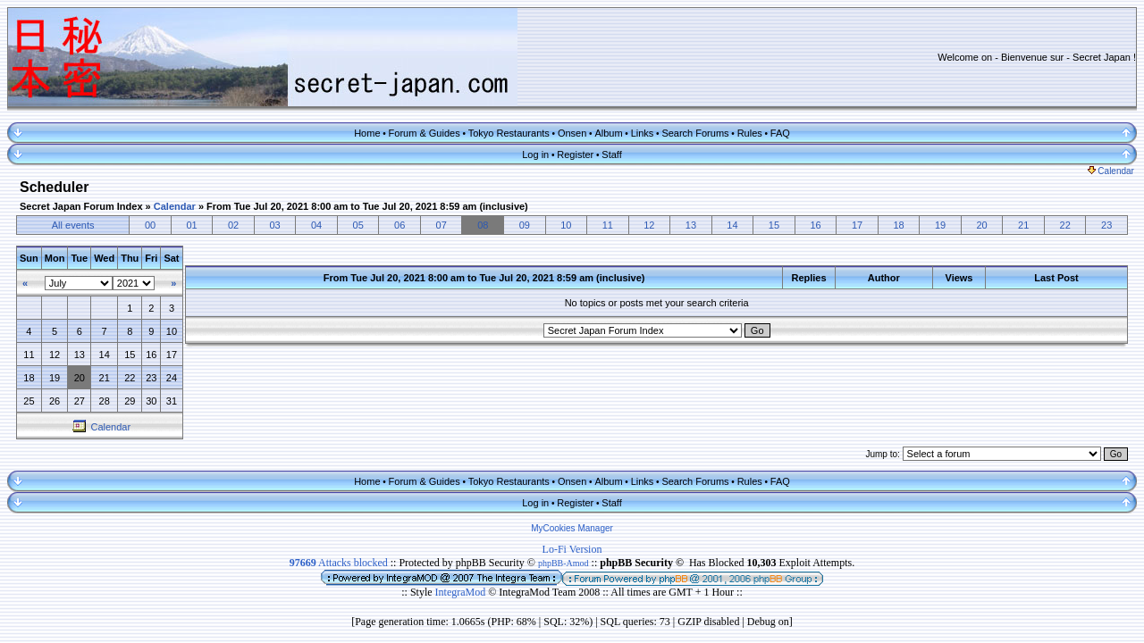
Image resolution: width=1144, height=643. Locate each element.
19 (940, 225)
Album (608, 133)
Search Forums (694, 133)
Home (367, 133)
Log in (535, 154)
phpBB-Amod (563, 563)
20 (982, 225)
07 (441, 225)
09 (524, 225)
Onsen (572, 133)
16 (815, 225)
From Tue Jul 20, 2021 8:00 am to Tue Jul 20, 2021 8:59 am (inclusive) (367, 206)
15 (774, 225)
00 (150, 225)
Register (575, 154)
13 (691, 225)
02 (233, 225)
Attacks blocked (339, 562)
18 (898, 225)
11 (607, 225)
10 (565, 225)
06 (399, 225)
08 (482, 225)
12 (649, 225)
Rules (749, 133)
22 (1065, 225)
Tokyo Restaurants (509, 133)
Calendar (1111, 171)
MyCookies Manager (572, 528)
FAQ (780, 133)
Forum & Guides (424, 133)
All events (73, 225)
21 (1023, 225)
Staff (611, 154)
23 (1106, 225)
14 (732, 225)
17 (857, 225)
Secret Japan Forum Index (81, 206)
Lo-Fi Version (572, 549)
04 (316, 225)
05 (358, 225)
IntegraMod (462, 592)
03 (274, 225)
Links (642, 133)
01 (191, 225)
